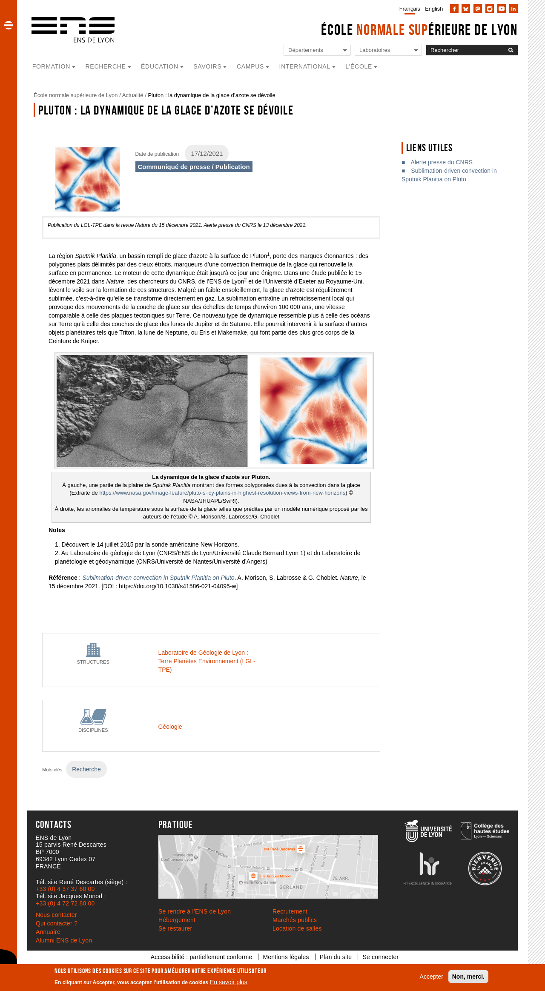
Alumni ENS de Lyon (64, 940)
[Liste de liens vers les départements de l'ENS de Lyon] (317, 50)
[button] (8, 25)
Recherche (86, 769)
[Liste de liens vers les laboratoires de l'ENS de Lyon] (388, 50)
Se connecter (380, 957)
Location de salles (297, 928)
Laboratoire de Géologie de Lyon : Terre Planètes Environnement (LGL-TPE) (206, 661)
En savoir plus (228, 982)
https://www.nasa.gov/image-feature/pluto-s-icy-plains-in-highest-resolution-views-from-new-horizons (222, 493)
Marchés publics (294, 920)
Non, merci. (468, 976)
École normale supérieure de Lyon (76, 95)
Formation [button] (51, 66)
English (434, 9)
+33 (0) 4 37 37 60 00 (65, 888)
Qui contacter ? (56, 923)
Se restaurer (175, 928)
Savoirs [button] (207, 66)
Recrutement (289, 911)
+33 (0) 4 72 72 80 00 (65, 903)
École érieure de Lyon (419, 29)
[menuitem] (408, 8)
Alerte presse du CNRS (442, 162)
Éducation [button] (159, 66)
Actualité (132, 95)
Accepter (431, 976)
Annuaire (48, 931)
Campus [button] (250, 66)
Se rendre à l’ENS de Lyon (194, 911)
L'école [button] (358, 66)
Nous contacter (56, 914)
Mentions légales (286, 957)
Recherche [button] (106, 66)
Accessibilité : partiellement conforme (201, 957)
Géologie (170, 726)
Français (409, 9)
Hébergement (176, 920)
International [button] (304, 66)
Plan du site (336, 957)
